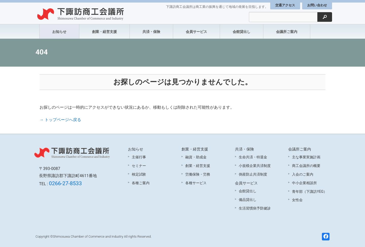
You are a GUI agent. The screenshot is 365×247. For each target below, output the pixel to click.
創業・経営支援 (104, 32)
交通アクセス (285, 5)
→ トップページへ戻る (60, 119)
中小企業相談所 (304, 183)
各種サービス (196, 183)
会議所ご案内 (286, 32)
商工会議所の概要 (306, 166)
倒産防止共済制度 (253, 174)
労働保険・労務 (197, 174)
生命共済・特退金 (253, 157)
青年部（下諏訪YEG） (309, 191)
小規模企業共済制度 (255, 166)
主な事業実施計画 (306, 157)
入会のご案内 (302, 174)
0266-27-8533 (65, 183)
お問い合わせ (317, 5)
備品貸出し (248, 200)
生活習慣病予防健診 (255, 208)
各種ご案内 (141, 183)
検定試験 (139, 174)
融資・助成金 (196, 157)
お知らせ (59, 32)
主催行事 (139, 157)
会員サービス (196, 32)
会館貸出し (241, 32)
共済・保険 (151, 32)
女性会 (297, 200)
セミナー (139, 166)
